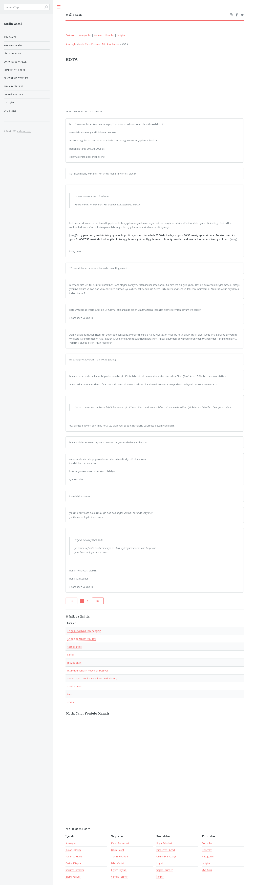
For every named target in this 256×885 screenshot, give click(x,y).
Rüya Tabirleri (164, 843)
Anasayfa (71, 843)
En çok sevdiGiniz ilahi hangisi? (84, 630)
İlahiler (160, 876)
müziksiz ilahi (74, 662)
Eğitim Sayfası (118, 870)
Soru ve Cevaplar (75, 870)
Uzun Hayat (117, 850)
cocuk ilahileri (74, 646)
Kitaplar (109, 35)
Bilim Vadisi (117, 863)
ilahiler (70, 654)
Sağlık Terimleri (164, 870)
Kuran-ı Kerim (73, 850)
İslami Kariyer (73, 876)
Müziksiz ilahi (74, 686)
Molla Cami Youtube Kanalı (87, 713)
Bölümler (71, 35)
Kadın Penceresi (120, 843)
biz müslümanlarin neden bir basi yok (87, 670)
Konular (98, 35)
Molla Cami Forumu (89, 44)
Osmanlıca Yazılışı (166, 856)
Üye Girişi (207, 870)
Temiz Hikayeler (120, 856)
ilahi (69, 694)
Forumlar (207, 843)
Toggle (58, 7)
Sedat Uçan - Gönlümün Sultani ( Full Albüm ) (92, 678)
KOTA (70, 702)
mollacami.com (24, 131)
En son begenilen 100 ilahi (81, 638)
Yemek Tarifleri (119, 876)
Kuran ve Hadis (74, 856)
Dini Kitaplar (12, 53)
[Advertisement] (109, 88)
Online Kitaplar (74, 863)
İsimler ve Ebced (165, 850)
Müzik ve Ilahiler (110, 44)
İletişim (121, 35)
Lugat (159, 863)
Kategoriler (84, 35)
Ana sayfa (71, 44)
